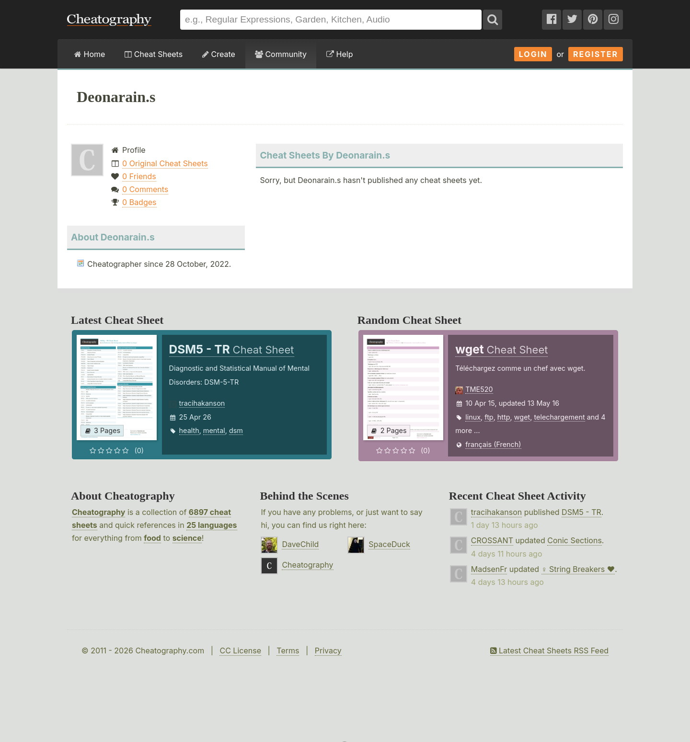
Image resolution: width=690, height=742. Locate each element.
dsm (236, 430)
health (189, 430)
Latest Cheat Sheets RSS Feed (549, 650)
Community (281, 54)
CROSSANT (492, 540)
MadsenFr (489, 569)
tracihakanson (202, 403)
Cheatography (98, 512)
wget (522, 417)
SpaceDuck (389, 544)
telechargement (559, 417)
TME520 (479, 389)
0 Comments (145, 189)
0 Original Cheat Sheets (165, 163)
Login (533, 54)
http (503, 417)
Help (339, 54)
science (187, 538)
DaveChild (300, 544)
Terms (287, 650)
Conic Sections (574, 540)
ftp (488, 417)
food (152, 538)
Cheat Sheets (154, 54)
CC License (240, 650)
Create (218, 54)
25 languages (211, 525)
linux (473, 417)
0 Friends (139, 176)
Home (89, 54)
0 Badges (139, 202)
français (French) (493, 444)
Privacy (328, 650)
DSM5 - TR (581, 512)
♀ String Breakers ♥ (578, 569)
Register (595, 54)
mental (214, 430)
